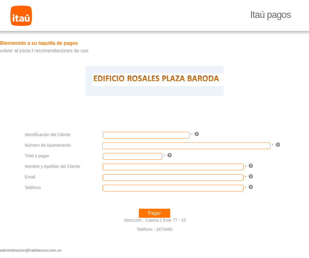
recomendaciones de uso (61, 50)
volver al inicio (15, 50)
